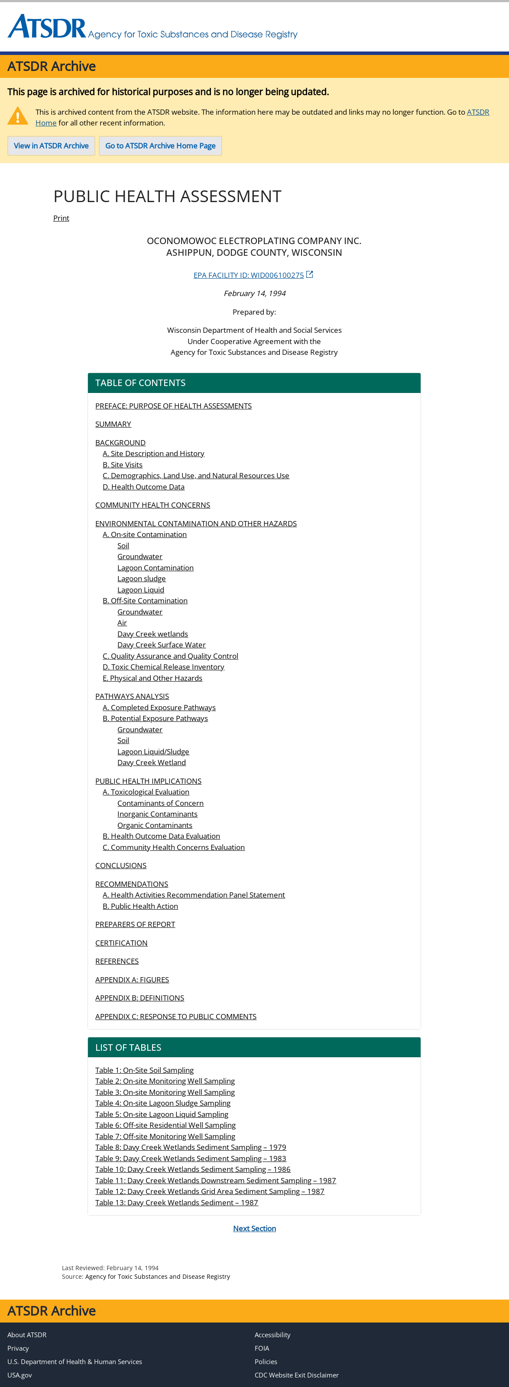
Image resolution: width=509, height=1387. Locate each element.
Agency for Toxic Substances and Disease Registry (157, 1276)
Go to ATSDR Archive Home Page (160, 146)
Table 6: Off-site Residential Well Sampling (165, 1125)
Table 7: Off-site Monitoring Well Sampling (165, 1136)
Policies (266, 1361)
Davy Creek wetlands (152, 634)
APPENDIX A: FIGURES (132, 980)
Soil (123, 545)
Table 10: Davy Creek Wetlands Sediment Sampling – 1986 (193, 1169)
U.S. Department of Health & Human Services (74, 1361)
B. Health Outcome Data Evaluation (161, 836)
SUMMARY (113, 424)
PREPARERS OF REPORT (135, 924)
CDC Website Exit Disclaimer (297, 1375)
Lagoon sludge (141, 578)
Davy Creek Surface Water (161, 645)
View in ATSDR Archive (51, 146)
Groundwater (139, 556)
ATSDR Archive (51, 66)
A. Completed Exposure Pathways (159, 707)
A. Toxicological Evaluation (146, 792)
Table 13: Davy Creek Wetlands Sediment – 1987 (176, 1202)
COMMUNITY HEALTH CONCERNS (152, 505)
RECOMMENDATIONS (131, 884)
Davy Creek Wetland (151, 762)
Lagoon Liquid (140, 590)
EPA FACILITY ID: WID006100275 (253, 275)
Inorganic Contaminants (157, 814)
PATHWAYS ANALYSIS (132, 696)
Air (122, 623)
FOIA (262, 1348)
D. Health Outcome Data (144, 487)
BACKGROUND (120, 442)
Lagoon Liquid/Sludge (153, 751)
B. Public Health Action (140, 906)
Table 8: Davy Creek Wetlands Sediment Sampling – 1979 (190, 1147)
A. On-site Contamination (145, 534)
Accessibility (273, 1334)
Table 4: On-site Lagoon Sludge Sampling (162, 1103)
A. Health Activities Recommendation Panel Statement (194, 895)
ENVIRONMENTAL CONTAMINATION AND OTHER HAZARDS (196, 523)
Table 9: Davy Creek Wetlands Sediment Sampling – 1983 (190, 1158)
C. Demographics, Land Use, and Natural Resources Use (196, 475)
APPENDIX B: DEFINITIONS (139, 998)
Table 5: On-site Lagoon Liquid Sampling (161, 1114)
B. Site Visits (123, 465)
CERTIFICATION (121, 943)
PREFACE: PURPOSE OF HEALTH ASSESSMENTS (173, 406)
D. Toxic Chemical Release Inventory (163, 667)
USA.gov (19, 1375)
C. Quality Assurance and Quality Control (170, 656)
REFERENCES (117, 961)
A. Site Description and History (153, 453)
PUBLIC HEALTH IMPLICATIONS (148, 781)
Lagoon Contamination (155, 568)
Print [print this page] (61, 218)
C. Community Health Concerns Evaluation (174, 847)
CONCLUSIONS (120, 865)
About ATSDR (26, 1334)
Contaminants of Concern (160, 803)
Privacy (18, 1348)
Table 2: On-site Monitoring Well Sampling (165, 1081)
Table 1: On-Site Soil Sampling (144, 1070)
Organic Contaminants (154, 825)
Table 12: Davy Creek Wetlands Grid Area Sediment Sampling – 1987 (209, 1191)
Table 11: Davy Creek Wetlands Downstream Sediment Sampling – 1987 (215, 1180)
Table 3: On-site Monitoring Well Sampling (165, 1092)
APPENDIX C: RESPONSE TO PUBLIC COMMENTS (175, 1016)
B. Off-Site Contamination (145, 600)
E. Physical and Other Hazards (152, 678)
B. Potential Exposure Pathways (155, 718)
